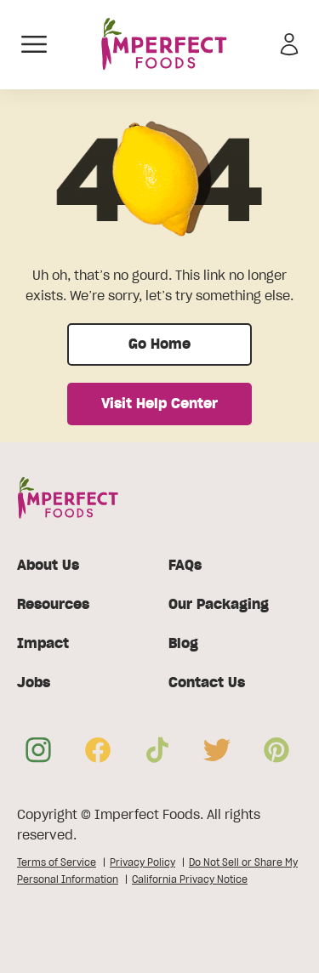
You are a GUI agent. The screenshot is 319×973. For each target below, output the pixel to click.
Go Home (159, 344)
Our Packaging (218, 605)
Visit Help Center (159, 404)
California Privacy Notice (190, 879)
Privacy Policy (142, 862)
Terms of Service (56, 862)
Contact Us (206, 683)
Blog (183, 644)
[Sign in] (289, 44)
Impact (43, 644)
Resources (53, 605)
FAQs (185, 565)
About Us (48, 565)
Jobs (33, 683)
